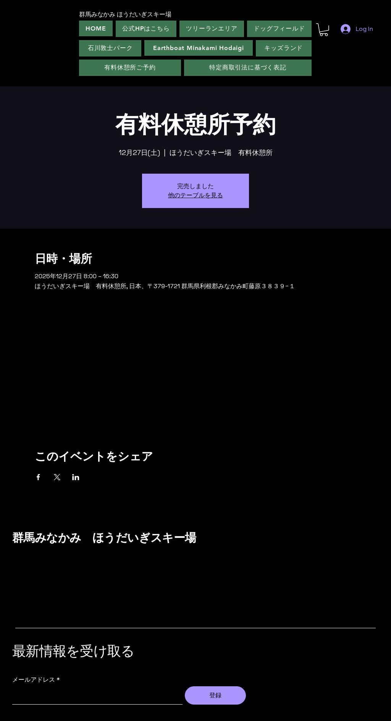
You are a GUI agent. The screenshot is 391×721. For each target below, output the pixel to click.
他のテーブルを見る (195, 195)
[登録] (215, 695)
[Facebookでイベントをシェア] (38, 477)
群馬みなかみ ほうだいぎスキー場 (104, 538)
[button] (323, 29)
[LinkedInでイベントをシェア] (75, 477)
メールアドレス (33, 680)
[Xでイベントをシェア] (57, 477)
